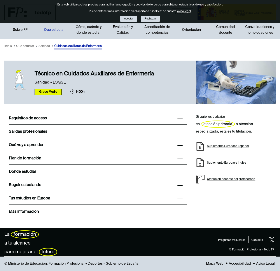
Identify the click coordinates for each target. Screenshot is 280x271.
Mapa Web (215, 264)
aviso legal (184, 11)
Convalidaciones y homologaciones (259, 30)
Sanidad (44, 46)
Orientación (191, 30)
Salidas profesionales (96, 132)
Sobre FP (20, 30)
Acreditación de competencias (157, 30)
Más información (96, 212)
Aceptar (128, 18)
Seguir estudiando (96, 185)
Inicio (8, 46)
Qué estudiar (54, 30)
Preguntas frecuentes (231, 240)
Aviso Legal (265, 264)
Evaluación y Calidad (123, 30)
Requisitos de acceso (96, 118)
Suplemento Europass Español (228, 146)
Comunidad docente (225, 30)
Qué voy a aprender (96, 145)
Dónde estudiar (96, 172)
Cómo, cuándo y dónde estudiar (89, 30)
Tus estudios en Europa (96, 198)
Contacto (257, 240)
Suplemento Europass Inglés (226, 162)
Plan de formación (96, 158)
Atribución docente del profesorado (231, 179)
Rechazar (150, 18)
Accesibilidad (240, 264)
